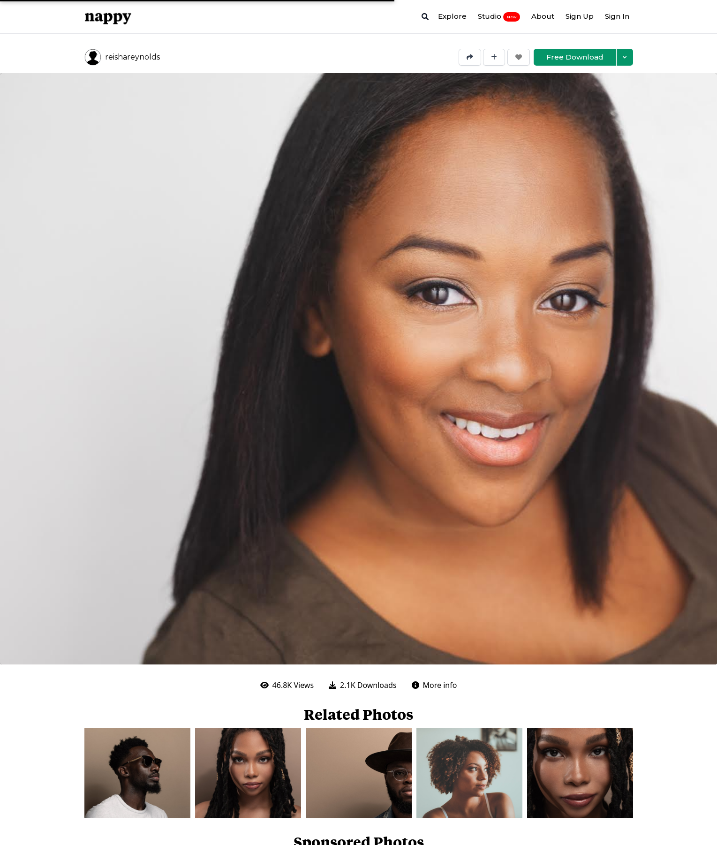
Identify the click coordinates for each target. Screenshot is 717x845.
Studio (499, 16)
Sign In (617, 16)
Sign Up (580, 16)
